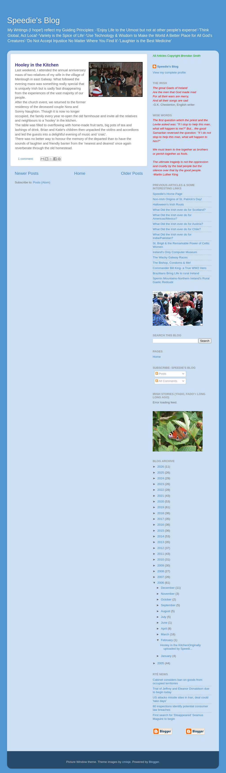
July (164, 617)
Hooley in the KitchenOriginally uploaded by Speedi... (180, 646)
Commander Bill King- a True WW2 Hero (179, 268)
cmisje (126, 762)
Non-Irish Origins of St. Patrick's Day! (177, 199)
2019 (161, 507)
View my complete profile (169, 72)
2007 (161, 577)
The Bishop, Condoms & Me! (172, 262)
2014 (161, 536)
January (166, 656)
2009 (161, 565)
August (166, 611)
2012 (161, 548)
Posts (160, 373)
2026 (161, 466)
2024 (161, 478)
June (164, 622)
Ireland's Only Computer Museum (175, 252)
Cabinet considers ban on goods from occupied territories (177, 681)
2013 (161, 542)
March (165, 634)
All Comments (166, 381)
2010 (161, 559)
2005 (161, 663)
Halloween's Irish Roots (168, 204)
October (166, 599)
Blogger (154, 762)
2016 (161, 524)
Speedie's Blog (33, 20)
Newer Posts (26, 173)
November (168, 593)
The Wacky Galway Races (170, 257)
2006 (161, 582)
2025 (161, 472)
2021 (161, 495)
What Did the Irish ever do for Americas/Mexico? (172, 216)
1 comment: (26, 158)
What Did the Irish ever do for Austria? (178, 224)
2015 (161, 530)
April (164, 628)
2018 (161, 513)
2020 (161, 501)
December (168, 587)
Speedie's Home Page (167, 194)
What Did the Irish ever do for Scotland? (179, 209)
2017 (161, 519)
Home (79, 173)
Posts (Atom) (41, 182)
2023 (161, 484)
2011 (161, 553)
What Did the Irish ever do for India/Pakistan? (172, 236)
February (167, 640)
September (168, 605)
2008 (161, 571)
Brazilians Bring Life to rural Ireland (176, 273)
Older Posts (132, 173)
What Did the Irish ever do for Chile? (177, 229)
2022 (161, 489)
